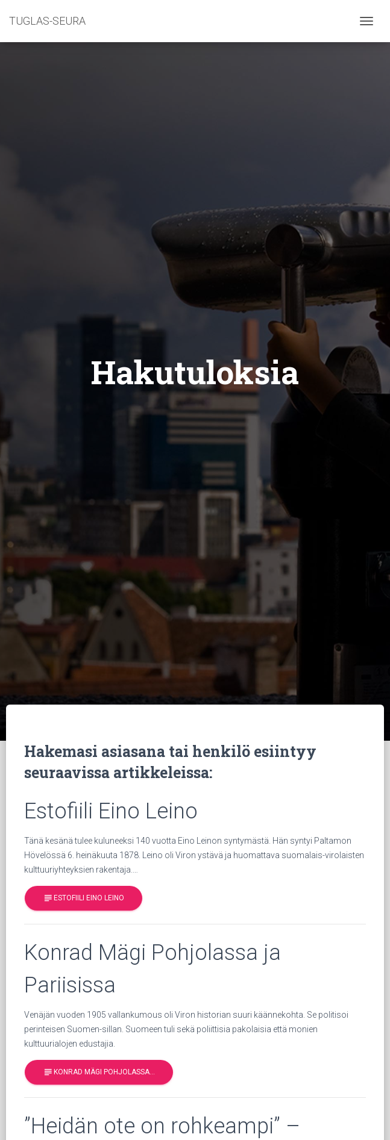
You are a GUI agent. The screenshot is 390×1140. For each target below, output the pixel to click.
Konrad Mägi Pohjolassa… (99, 1072)
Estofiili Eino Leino (83, 898)
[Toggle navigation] (366, 21)
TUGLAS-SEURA (47, 20)
